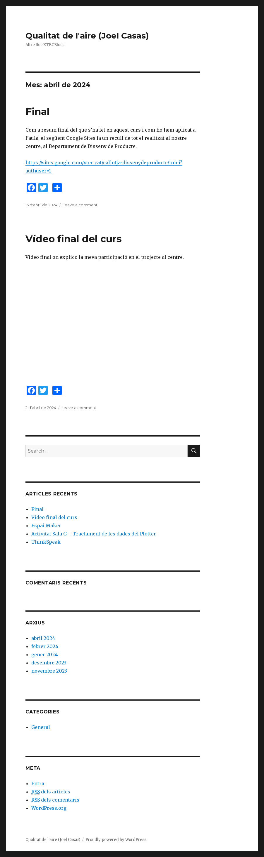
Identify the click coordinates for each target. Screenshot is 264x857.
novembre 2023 (49, 671)
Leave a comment (80, 205)
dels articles (50, 792)
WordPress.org (48, 808)
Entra (37, 783)
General (40, 727)
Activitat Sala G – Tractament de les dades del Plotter (93, 534)
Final (37, 111)
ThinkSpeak (46, 542)
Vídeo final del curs (73, 239)
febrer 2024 (44, 646)
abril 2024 (43, 638)
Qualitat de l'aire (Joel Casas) (87, 36)
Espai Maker (46, 525)
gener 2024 (44, 654)
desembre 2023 (48, 663)
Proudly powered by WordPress (115, 839)
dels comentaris (55, 800)
